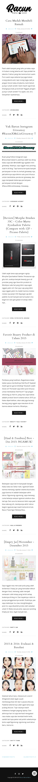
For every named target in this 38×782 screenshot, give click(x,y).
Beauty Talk (15, 421)
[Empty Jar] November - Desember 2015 (19, 543)
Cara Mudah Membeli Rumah (19, 22)
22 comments (19, 553)
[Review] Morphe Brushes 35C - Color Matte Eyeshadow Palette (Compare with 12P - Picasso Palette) (19, 225)
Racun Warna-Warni (25, 777)
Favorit (23, 421)
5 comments (19, 32)
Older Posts (29, 757)
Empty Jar (14, 627)
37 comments (19, 655)
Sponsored (14, 110)
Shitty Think (15, 740)
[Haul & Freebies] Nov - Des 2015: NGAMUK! (19, 440)
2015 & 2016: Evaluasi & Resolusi (19, 645)
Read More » (19, 101)
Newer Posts (9, 757)
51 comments (19, 240)
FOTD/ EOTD (18, 318)
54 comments (19, 346)
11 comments (19, 142)
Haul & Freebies (16, 525)
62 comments (19, 450)
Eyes (12, 318)
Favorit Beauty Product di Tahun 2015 (19, 336)
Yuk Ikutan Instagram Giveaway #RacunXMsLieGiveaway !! (19, 130)
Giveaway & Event (17, 201)
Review (26, 318)
